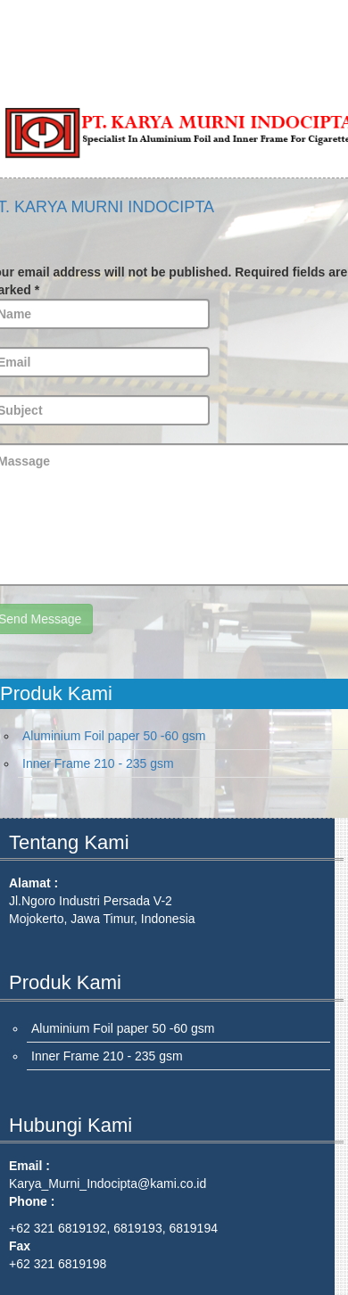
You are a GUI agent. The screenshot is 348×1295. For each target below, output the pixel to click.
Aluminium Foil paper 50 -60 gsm (113, 736)
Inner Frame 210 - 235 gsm (98, 763)
